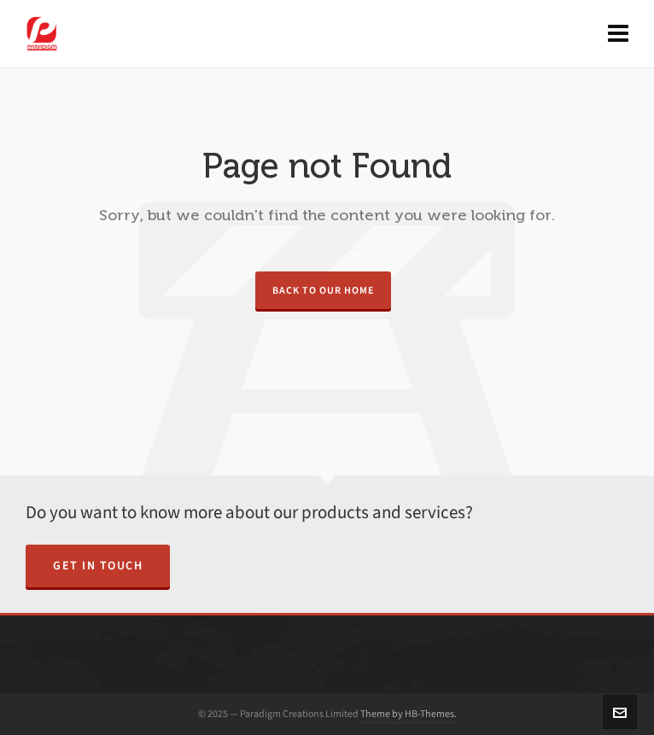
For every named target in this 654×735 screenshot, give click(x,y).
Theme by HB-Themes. (408, 713)
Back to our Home (323, 290)
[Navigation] (618, 34)
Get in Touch (98, 565)
